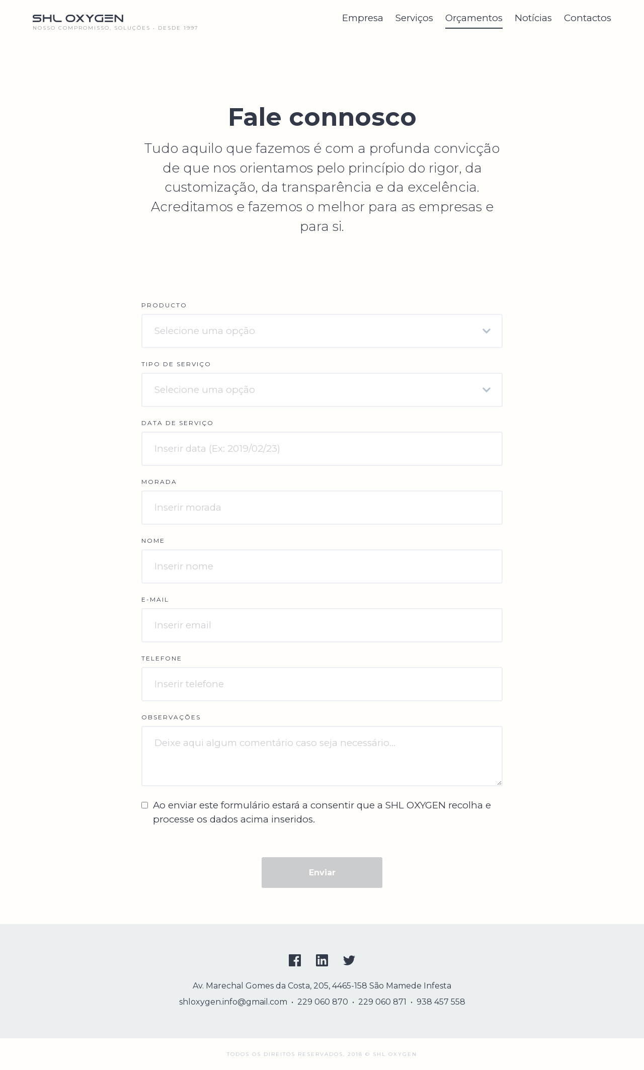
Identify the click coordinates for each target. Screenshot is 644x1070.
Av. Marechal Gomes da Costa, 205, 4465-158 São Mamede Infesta (322, 986)
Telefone (161, 658)
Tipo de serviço (176, 364)
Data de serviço (177, 423)
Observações (171, 717)
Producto (164, 305)
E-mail (155, 599)
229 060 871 (382, 1002)
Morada (159, 481)
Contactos (587, 18)
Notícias (533, 18)
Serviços (414, 18)
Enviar (322, 872)
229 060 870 (322, 1002)
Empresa (362, 18)
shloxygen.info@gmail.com (233, 1002)
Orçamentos (474, 18)
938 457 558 (441, 1002)
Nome (153, 540)
